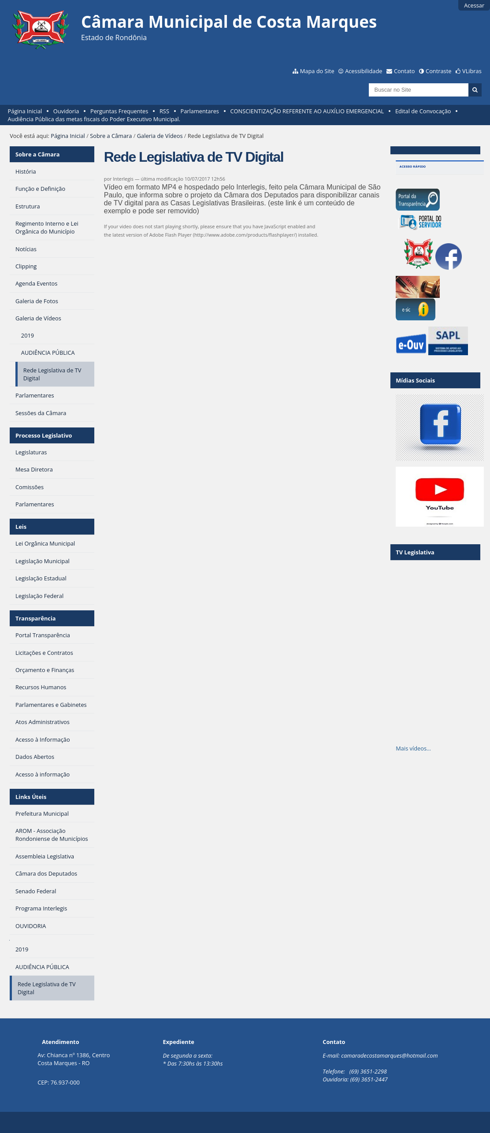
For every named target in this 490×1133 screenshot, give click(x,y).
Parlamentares (200, 111)
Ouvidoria (66, 111)
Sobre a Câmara (111, 136)
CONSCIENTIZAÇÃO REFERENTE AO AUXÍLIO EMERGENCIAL (307, 111)
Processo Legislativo (43, 435)
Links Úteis (30, 797)
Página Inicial (25, 111)
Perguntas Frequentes (119, 111)
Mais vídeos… (413, 748)
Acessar (474, 5)
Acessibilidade (363, 71)
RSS (164, 111)
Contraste (438, 71)
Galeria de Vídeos (160, 136)
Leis (20, 527)
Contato (404, 71)
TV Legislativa (415, 552)
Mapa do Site (317, 71)
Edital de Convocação (423, 111)
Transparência (35, 618)
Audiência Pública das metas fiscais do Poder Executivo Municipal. (94, 119)
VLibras (472, 71)
